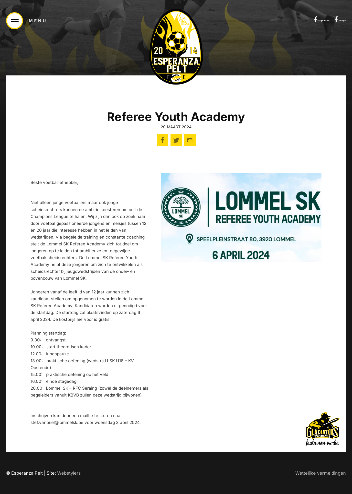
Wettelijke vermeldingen (320, 473)
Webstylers (69, 473)
